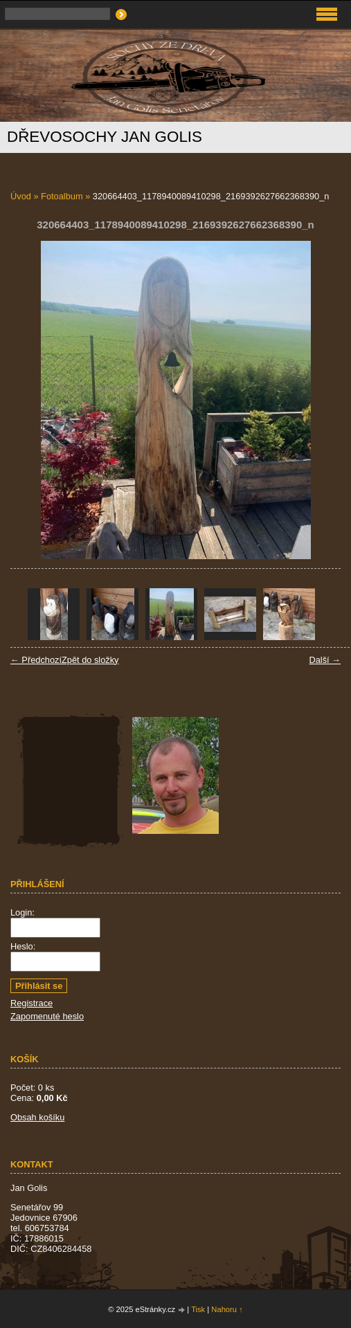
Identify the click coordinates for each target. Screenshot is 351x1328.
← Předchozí (36, 660)
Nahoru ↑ (226, 1309)
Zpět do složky (90, 660)
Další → (325, 660)
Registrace (31, 1003)
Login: (22, 912)
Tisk (198, 1309)
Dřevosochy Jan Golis (104, 136)
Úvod (20, 196)
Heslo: (22, 946)
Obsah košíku (37, 1117)
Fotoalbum (61, 196)
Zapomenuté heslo (47, 1016)
